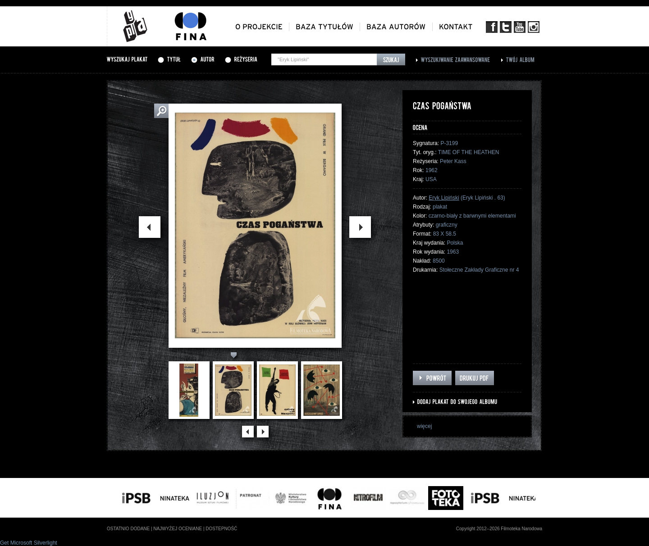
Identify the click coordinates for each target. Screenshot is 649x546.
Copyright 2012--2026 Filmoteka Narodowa (499, 528)
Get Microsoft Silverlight (28, 543)
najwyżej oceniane (177, 528)
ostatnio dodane (128, 528)
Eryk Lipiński (444, 198)
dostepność (221, 528)
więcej (424, 426)
